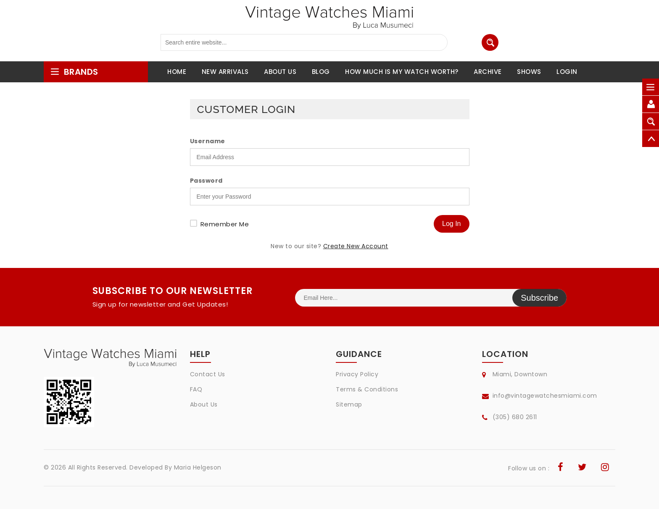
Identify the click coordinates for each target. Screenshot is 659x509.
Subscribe (539, 297)
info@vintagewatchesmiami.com (545, 395)
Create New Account (355, 246)
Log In (451, 223)
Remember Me (224, 224)
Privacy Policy (357, 374)
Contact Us (207, 374)
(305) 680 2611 (515, 417)
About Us (204, 404)
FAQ (196, 389)
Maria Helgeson (197, 467)
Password (206, 180)
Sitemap (349, 404)
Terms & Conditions (367, 389)
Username (207, 141)
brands (74, 72)
